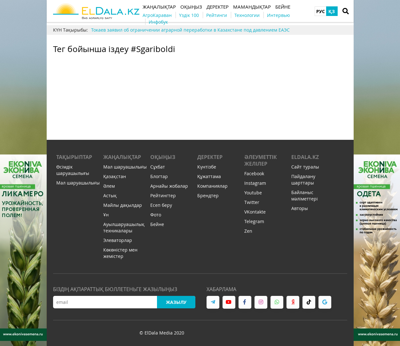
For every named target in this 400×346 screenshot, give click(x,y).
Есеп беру (161, 205)
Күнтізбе (206, 167)
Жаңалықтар (122, 157)
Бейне (157, 224)
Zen (248, 231)
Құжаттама (209, 176)
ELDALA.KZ (305, 157)
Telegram (254, 221)
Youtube (253, 193)
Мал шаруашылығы (78, 183)
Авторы (299, 208)
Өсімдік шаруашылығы (72, 170)
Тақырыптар (74, 157)
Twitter (251, 202)
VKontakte (255, 212)
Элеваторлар (117, 240)
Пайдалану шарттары (303, 179)
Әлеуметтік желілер (260, 160)
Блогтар (159, 176)
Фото (155, 215)
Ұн (106, 215)
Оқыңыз (162, 157)
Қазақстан (114, 176)
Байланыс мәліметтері (304, 195)
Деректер (210, 157)
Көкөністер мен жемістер (120, 253)
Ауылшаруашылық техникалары (124, 227)
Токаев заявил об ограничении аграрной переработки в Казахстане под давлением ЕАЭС (190, 30)
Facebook (254, 173)
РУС (320, 11)
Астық (110, 195)
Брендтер (208, 195)
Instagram (255, 183)
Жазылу (176, 302)
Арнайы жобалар (169, 186)
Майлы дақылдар (122, 205)
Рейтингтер (163, 195)
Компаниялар (212, 186)
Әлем (109, 186)
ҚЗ (331, 11)
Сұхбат (157, 167)
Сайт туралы (305, 167)
